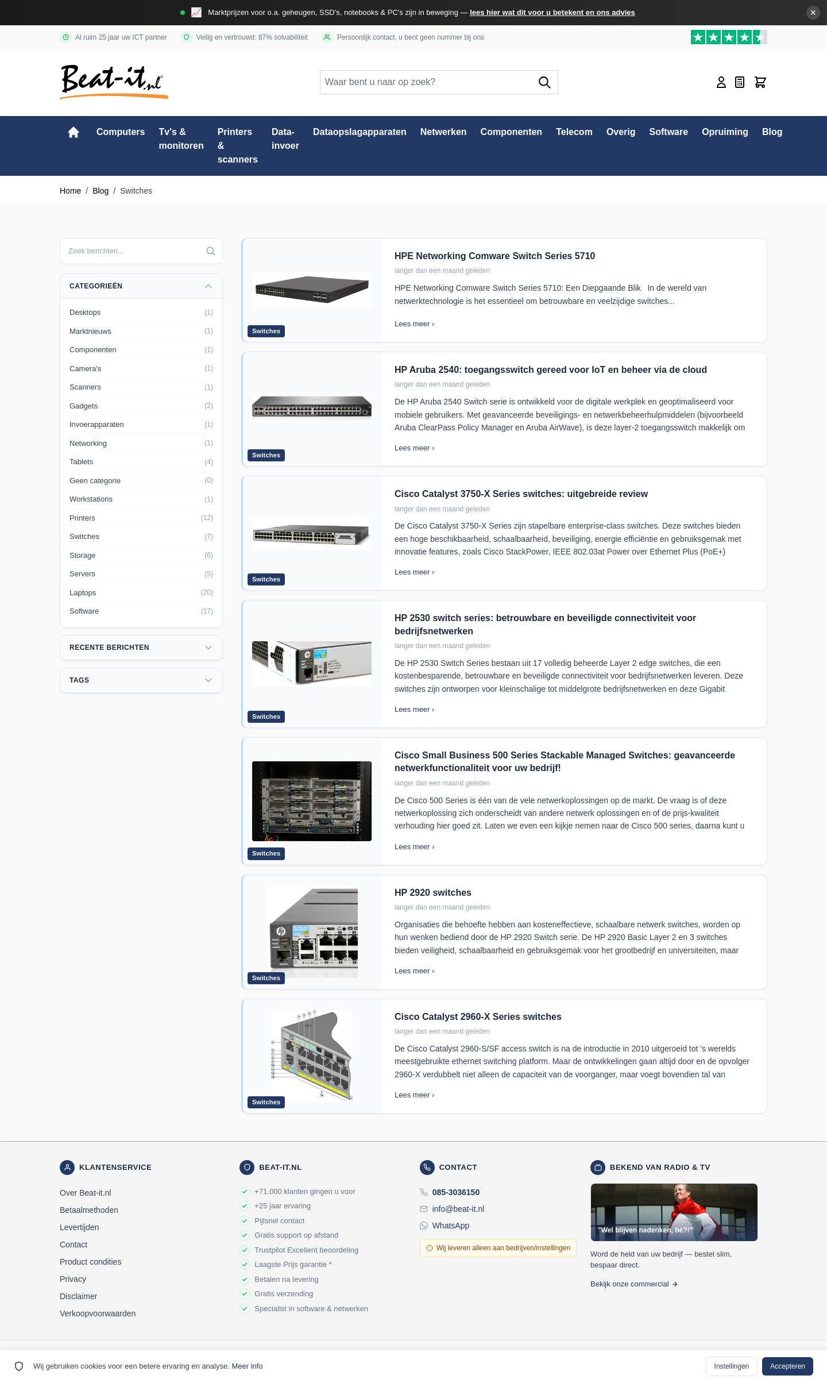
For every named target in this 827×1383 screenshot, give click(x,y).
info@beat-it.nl (458, 1209)
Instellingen (731, 1366)
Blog (772, 132)
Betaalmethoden (89, 1210)
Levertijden (79, 1227)
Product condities (90, 1261)
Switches (266, 331)
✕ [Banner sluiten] (813, 12)
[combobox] (141, 251)
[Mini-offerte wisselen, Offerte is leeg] (740, 82)
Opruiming (725, 132)
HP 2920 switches (433, 892)
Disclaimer (78, 1296)
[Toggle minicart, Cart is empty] (760, 82)
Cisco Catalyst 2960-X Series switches (478, 1017)
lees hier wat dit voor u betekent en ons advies (552, 12)
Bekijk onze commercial (634, 1284)
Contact (73, 1244)
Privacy (73, 1279)
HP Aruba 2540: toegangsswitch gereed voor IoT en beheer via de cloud (551, 370)
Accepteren (787, 1366)
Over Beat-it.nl (85, 1192)
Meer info (246, 1366)
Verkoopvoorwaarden (98, 1313)
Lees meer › (414, 323)
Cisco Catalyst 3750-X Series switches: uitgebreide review (521, 494)
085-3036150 (456, 1192)
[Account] (721, 82)
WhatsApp (451, 1225)
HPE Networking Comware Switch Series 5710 (495, 256)
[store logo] (114, 82)
